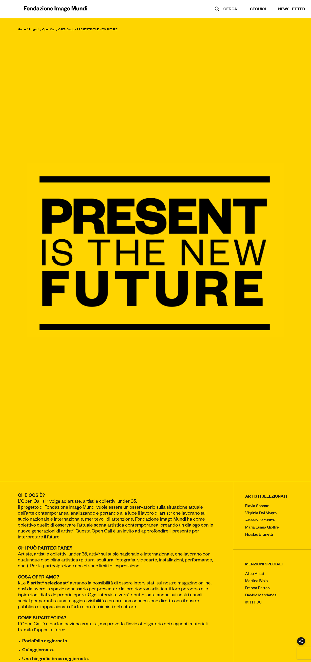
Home (22, 30)
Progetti (34, 30)
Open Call (48, 30)
